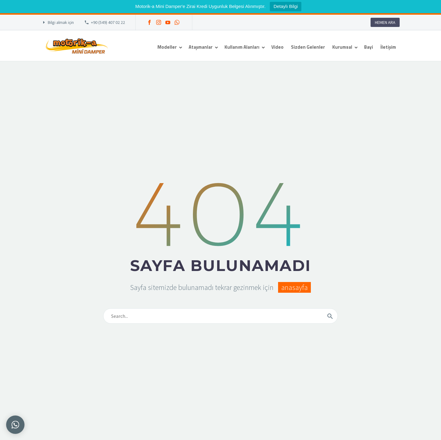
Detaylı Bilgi (285, 6)
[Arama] (220, 316)
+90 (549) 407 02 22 (108, 22)
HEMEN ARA (385, 22)
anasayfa (294, 287)
